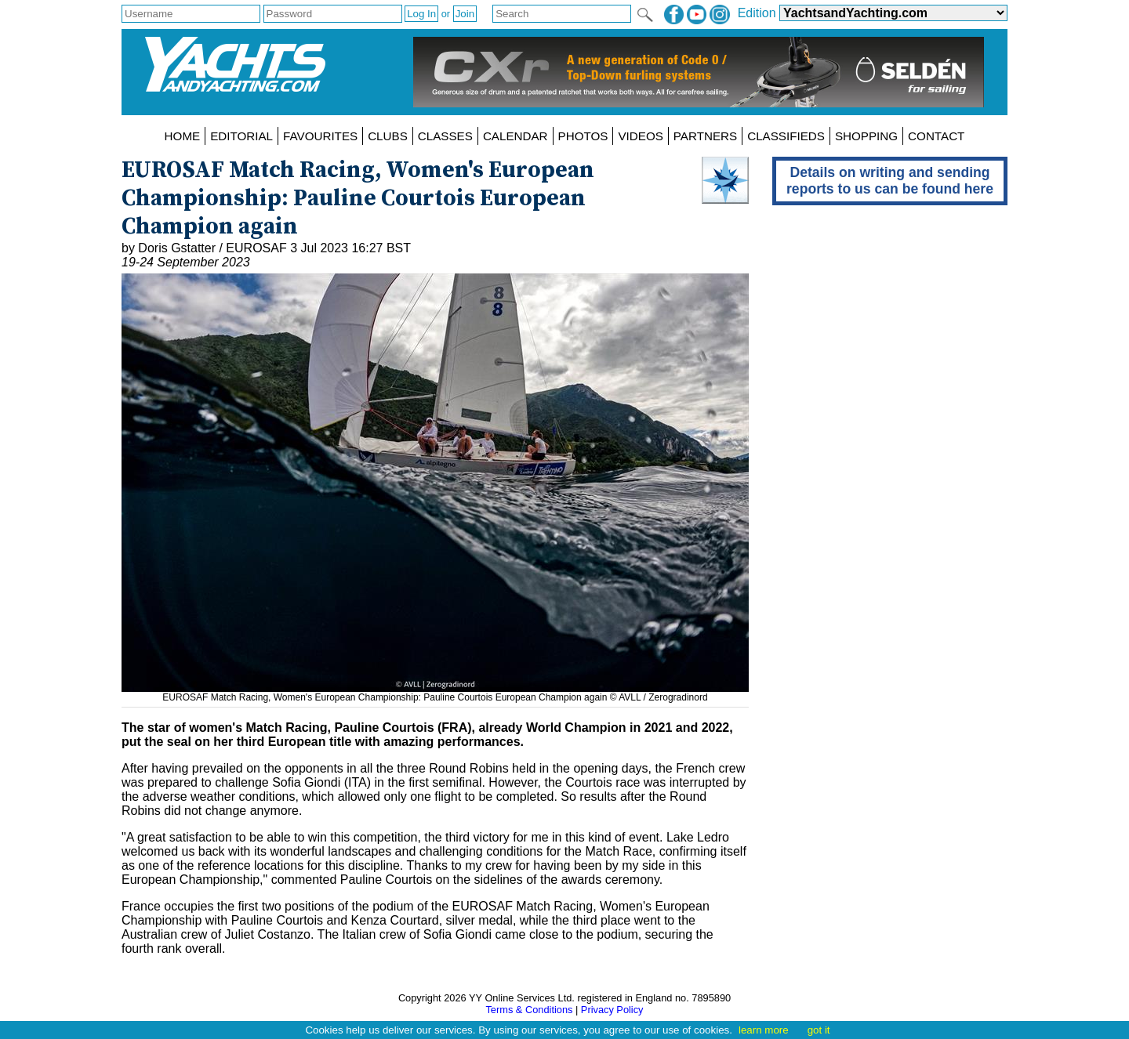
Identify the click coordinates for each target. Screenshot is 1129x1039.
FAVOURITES (320, 136)
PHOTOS (583, 136)
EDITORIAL (241, 136)
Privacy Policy (612, 1009)
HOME (183, 136)
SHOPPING (866, 136)
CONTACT (936, 136)
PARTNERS (705, 136)
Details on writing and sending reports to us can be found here (889, 181)
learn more (764, 1030)
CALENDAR (515, 136)
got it (819, 1030)
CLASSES (445, 136)
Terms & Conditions (528, 1009)
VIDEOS (640, 136)
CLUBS (388, 136)
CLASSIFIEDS (786, 136)
